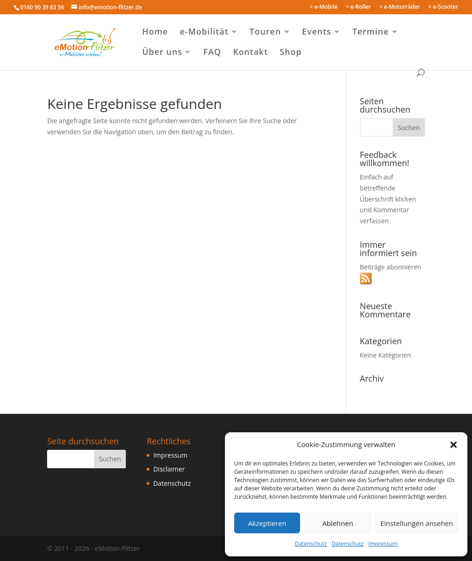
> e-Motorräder (399, 7)
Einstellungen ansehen (416, 523)
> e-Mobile (323, 7)
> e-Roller (358, 7)
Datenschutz (311, 544)
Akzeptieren (267, 523)
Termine (370, 32)
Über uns (162, 52)
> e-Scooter (443, 7)
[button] (453, 444)
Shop (291, 52)
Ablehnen (337, 523)
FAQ (212, 52)
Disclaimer (168, 469)
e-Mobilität (204, 32)
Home (155, 32)
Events (316, 32)
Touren (265, 32)
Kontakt (250, 52)
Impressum (382, 544)
